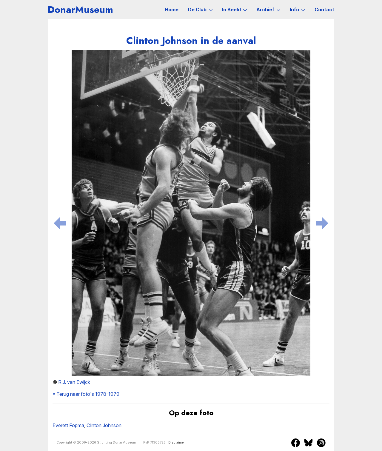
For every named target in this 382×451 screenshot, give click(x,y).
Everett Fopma (68, 425)
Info (297, 10)
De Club (200, 10)
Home (171, 10)
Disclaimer (176, 442)
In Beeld (234, 10)
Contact (324, 10)
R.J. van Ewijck (74, 382)
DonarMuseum (80, 9)
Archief (268, 10)
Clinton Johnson (104, 425)
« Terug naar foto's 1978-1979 (86, 394)
